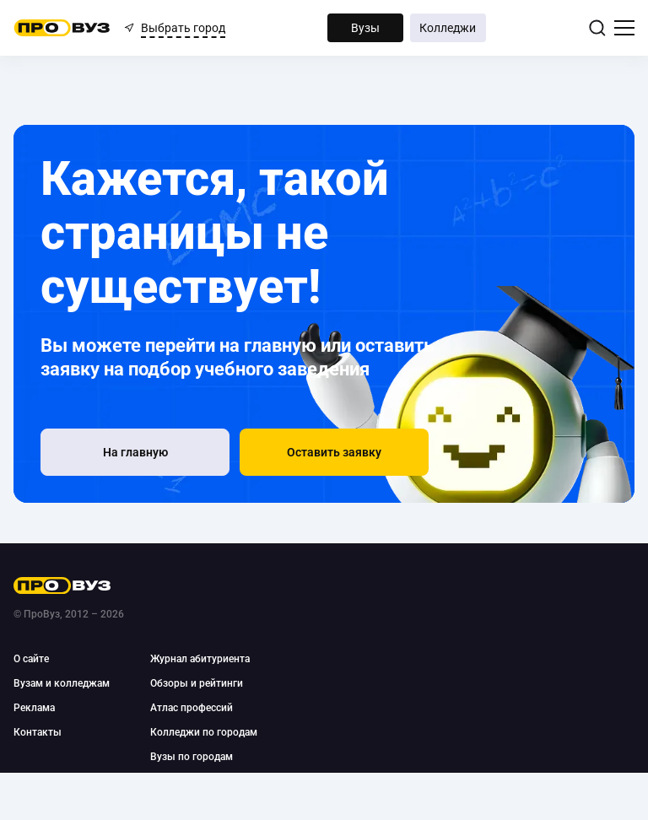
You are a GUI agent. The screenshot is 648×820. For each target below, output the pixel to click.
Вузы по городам (191, 757)
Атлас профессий (191, 708)
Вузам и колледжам (62, 683)
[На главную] (135, 452)
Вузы (365, 28)
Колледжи (447, 28)
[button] (334, 452)
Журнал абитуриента (200, 659)
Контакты (38, 732)
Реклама (34, 708)
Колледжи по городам (203, 732)
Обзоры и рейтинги (196, 683)
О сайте (31, 659)
